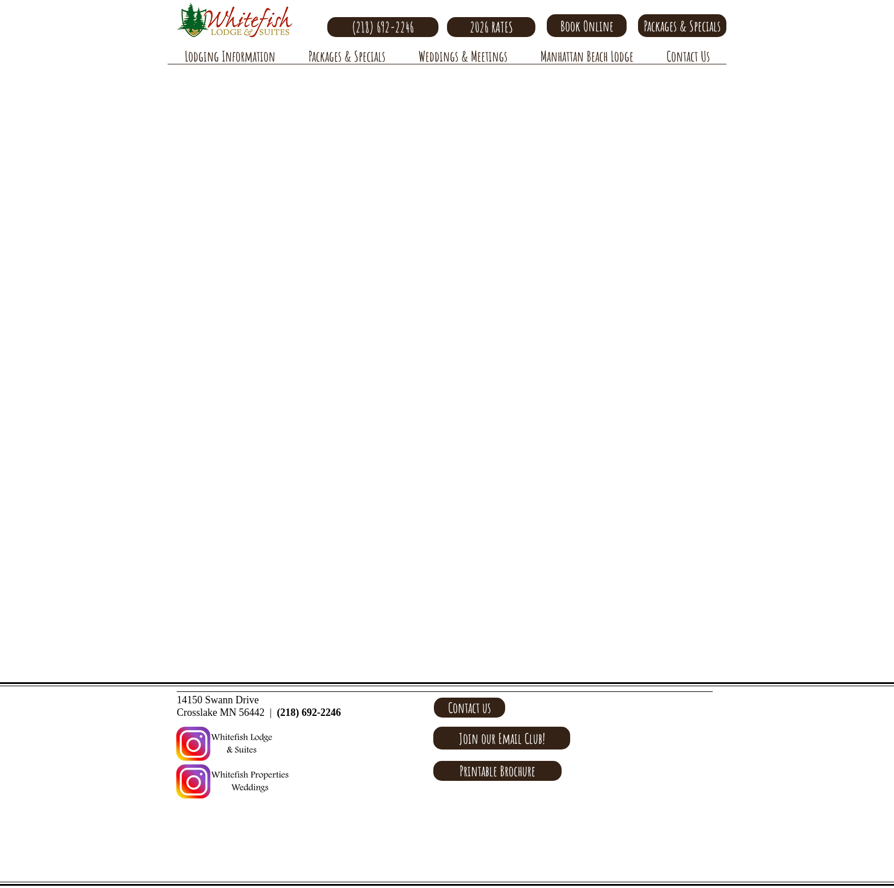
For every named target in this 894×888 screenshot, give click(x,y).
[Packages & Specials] (682, 25)
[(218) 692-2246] (382, 27)
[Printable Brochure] (497, 771)
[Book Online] (587, 25)
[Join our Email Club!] (501, 738)
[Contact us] (469, 708)
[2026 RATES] (491, 27)
